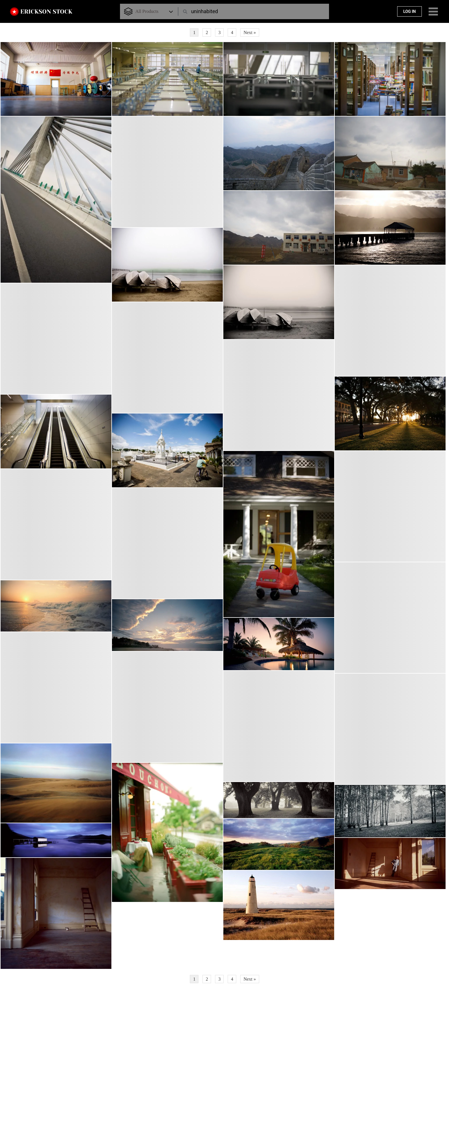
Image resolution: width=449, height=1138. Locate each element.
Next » (249, 32)
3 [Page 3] (219, 32)
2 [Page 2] (207, 32)
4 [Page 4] (232, 32)
